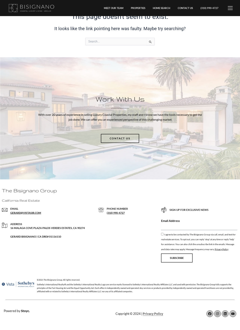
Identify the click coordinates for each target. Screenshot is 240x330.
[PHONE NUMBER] (101, 210)
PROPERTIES (138, 8)
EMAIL (14, 208)
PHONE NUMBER (117, 208)
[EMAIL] (5, 210)
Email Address (170, 220)
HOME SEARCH (161, 8)
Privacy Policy (221, 249)
